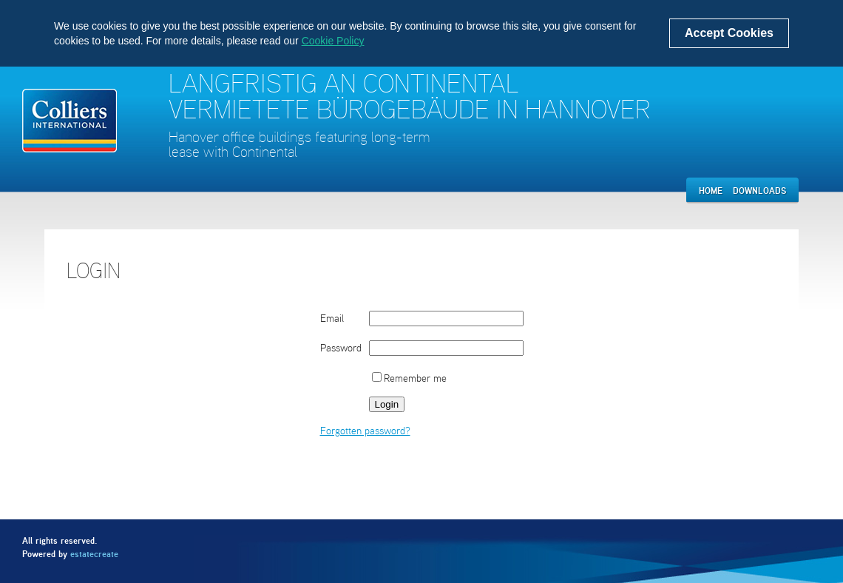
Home (710, 190)
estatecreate (94, 553)
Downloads (759, 190)
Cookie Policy (333, 41)
